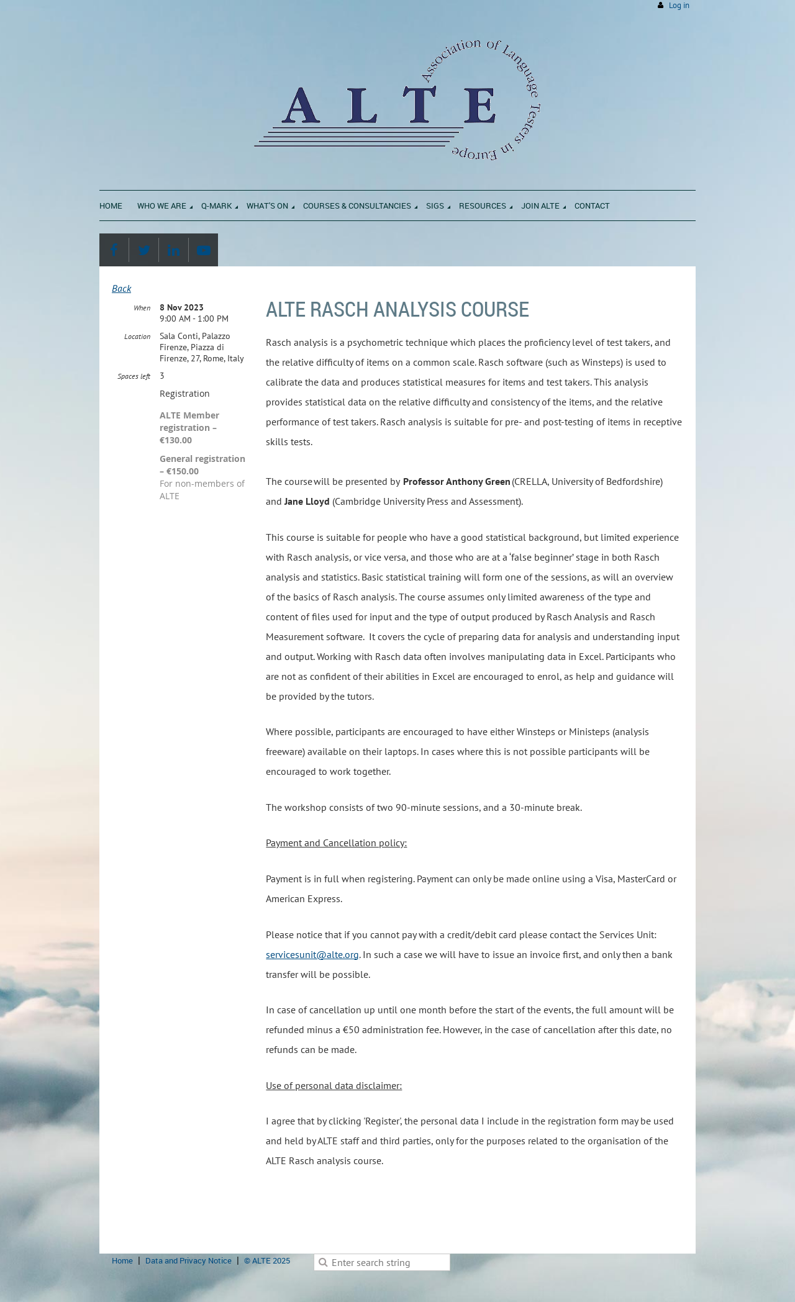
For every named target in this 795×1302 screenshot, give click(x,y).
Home (122, 1260)
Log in (679, 5)
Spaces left (133, 376)
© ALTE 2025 (267, 1260)
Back (121, 288)
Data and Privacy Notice (188, 1260)
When (142, 307)
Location (137, 336)
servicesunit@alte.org (312, 954)
